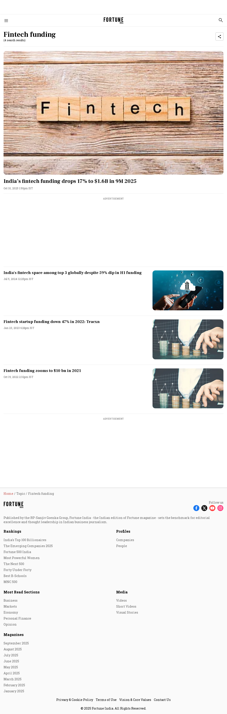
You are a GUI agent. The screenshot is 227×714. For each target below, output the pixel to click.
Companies (125, 540)
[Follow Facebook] (196, 508)
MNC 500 (10, 582)
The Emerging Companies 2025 (28, 546)
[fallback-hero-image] (113, 113)
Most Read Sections (22, 592)
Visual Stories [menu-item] (127, 612)
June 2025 (11, 661)
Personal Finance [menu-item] (17, 618)
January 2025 (14, 691)
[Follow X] (204, 508)
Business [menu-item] (11, 600)
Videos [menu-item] (121, 600)
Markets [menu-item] (10, 606)
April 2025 (12, 673)
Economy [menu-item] (11, 612)
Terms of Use (106, 700)
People (121, 546)
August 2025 (13, 649)
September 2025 (16, 643)
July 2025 (11, 655)
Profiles (123, 531)
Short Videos (126, 606)
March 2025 (13, 679)
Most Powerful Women (22, 558)
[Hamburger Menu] (6, 20)
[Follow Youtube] (212, 508)
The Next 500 (14, 564)
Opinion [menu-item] (10, 624)
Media (122, 592)
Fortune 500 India (17, 552)
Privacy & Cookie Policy (74, 700)
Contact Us (162, 700)
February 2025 (14, 685)
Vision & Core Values (135, 700)
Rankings (12, 531)
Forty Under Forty (17, 570)
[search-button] (220, 20)
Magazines (14, 634)
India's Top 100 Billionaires (25, 540)
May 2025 (11, 667)
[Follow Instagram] (220, 508)
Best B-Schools (15, 576)
